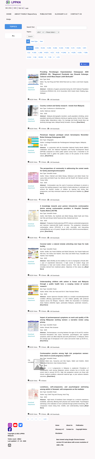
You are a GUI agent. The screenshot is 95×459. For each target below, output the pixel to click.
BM (7, 8)
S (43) (79, 52)
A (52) (37, 48)
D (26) (55, 48)
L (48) (40, 52)
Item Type (34, 41)
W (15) (41, 57)
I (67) (84, 48)
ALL (13, 36)
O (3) (57, 52)
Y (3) (49, 57)
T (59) (85, 52)
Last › (45, 419)
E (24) (61, 48)
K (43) (34, 52)
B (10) (43, 48)
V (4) (34, 57)
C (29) (49, 48)
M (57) (46, 52)
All (28, 41)
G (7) (72, 48)
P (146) (63, 52)
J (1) (28, 52)
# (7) (58, 57)
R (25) (73, 52)
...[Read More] (80, 122)
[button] (30, 36)
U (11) (29, 57)
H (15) (79, 48)
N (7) (52, 52)
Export (84, 64)
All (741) (29, 48)
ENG (10, 8)
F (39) (67, 48)
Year (41, 41)
